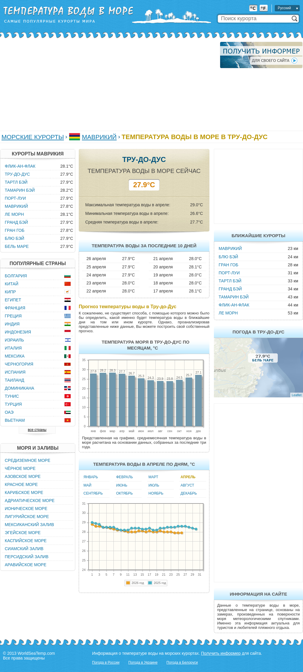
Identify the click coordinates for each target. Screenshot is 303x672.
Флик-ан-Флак (234, 305)
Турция (13, 404)
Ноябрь (156, 493)
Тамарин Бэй (234, 297)
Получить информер (221, 653)
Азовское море (23, 476)
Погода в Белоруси (182, 662)
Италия (13, 348)
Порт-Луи (229, 272)
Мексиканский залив (29, 524)
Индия (12, 324)
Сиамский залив (24, 548)
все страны (37, 430)
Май (87, 485)
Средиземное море (27, 460)
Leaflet (297, 395)
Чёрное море (20, 468)
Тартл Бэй (230, 280)
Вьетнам (15, 420)
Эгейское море (23, 532)
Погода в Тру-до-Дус (259, 331)
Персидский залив (26, 556)
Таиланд (14, 380)
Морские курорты (32, 136)
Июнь (121, 485)
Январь (90, 477)
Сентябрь (93, 493)
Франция (15, 308)
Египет (13, 300)
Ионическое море (26, 508)
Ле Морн (228, 313)
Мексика (15, 356)
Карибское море (24, 492)
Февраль (124, 477)
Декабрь (189, 493)
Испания (15, 372)
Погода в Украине (142, 662)
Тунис (12, 396)
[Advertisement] (82, 83)
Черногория (19, 364)
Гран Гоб (228, 264)
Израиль (14, 340)
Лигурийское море (27, 516)
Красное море (21, 484)
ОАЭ (9, 412)
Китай (11, 283)
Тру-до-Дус (17, 174)
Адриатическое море (30, 500)
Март (153, 477)
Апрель (188, 477)
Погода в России (105, 662)
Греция (13, 316)
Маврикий (99, 136)
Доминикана (19, 388)
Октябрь (124, 493)
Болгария (16, 275)
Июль (154, 485)
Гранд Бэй (230, 289)
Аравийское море (25, 564)
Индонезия (18, 332)
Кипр (10, 291)
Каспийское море (26, 540)
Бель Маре (17, 246)
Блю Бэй (228, 256)
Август (187, 485)
